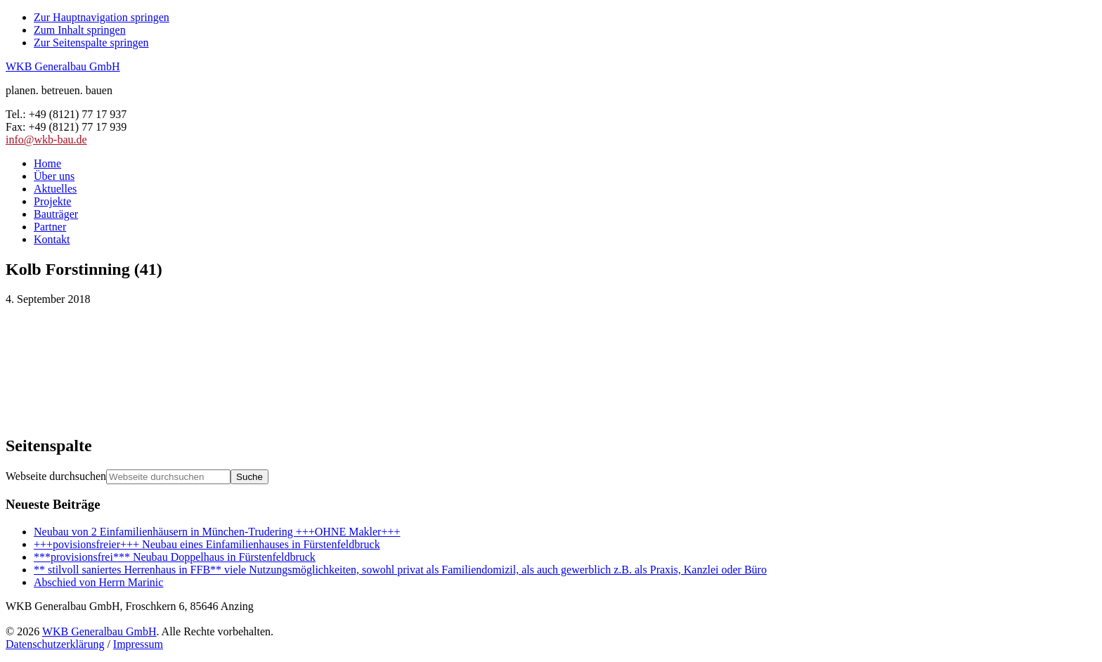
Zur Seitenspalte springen (91, 42)
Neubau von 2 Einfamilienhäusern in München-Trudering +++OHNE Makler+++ (217, 532)
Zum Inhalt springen (80, 30)
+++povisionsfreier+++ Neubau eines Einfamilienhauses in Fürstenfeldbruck (207, 544)
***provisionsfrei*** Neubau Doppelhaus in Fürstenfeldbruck (175, 557)
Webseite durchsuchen (56, 476)
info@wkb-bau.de (46, 139)
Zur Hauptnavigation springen (101, 17)
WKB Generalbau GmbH (63, 66)
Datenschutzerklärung (55, 644)
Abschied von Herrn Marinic (98, 582)
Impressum (138, 644)
